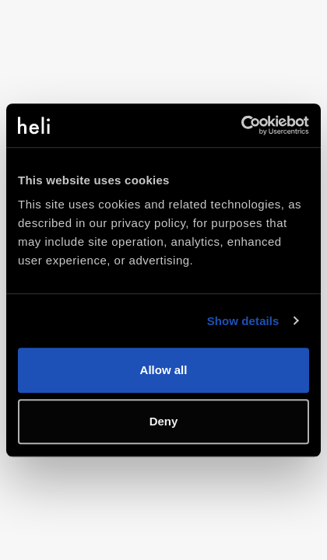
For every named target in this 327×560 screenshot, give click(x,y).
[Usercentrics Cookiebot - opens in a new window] (241, 125)
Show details (243, 320)
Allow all (164, 369)
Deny (163, 421)
